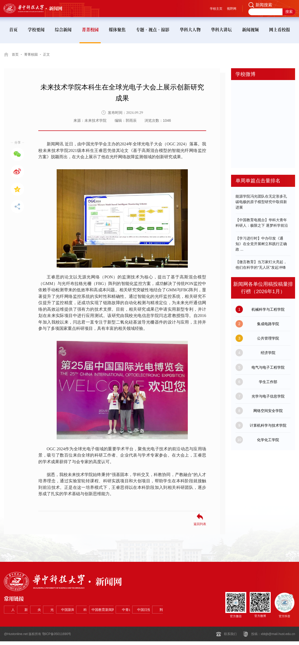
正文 (48, 54)
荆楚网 (151, 617)
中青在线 (85, 617)
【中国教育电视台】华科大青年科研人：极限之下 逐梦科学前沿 (262, 223)
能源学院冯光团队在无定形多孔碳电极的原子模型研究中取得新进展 (261, 201)
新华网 (52, 606)
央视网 (85, 606)
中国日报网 (118, 617)
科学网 (19, 617)
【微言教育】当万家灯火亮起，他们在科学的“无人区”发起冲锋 (261, 264)
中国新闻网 (151, 606)
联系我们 (230, 637)
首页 (15, 54)
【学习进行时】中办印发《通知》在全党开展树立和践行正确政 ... (261, 243)
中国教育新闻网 (52, 617)
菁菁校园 (32, 54)
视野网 (231, 8)
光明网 (118, 606)
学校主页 (216, 8)
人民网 (19, 606)
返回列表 (200, 524)
